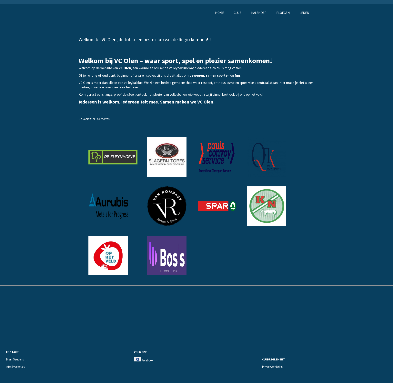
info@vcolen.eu (15, 366)
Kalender (259, 13)
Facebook (143, 360)
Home (219, 13)
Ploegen (283, 13)
